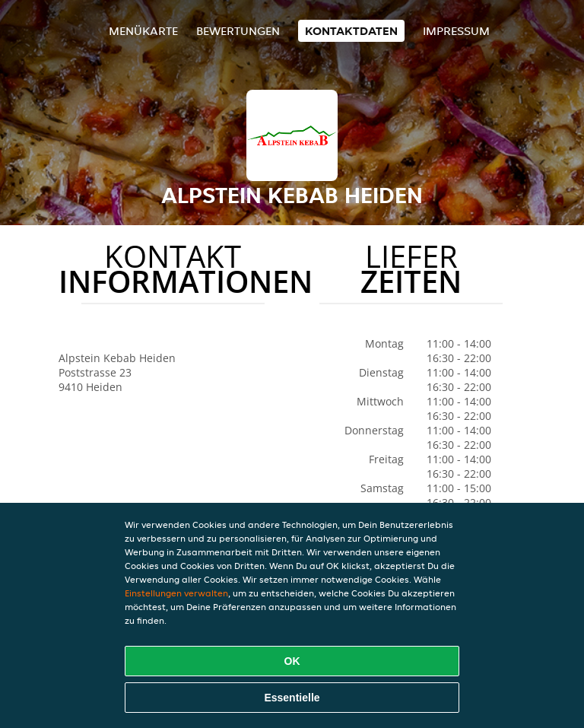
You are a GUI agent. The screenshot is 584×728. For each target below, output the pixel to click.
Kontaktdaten (351, 31)
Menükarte (143, 31)
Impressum (456, 31)
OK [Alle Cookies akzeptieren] (292, 661)
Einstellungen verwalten (176, 593)
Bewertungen (238, 31)
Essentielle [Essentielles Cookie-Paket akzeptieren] (291, 697)
